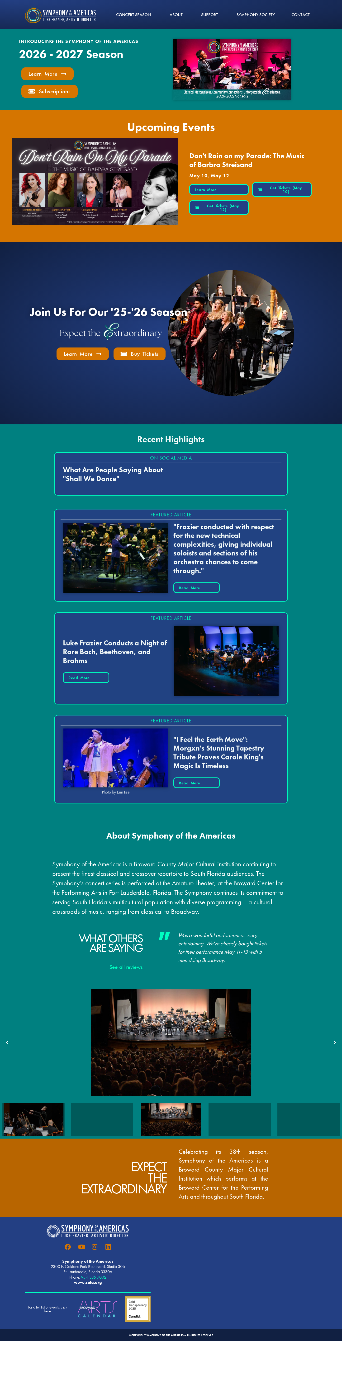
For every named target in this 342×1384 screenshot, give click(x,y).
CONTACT (300, 14)
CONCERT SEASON (134, 14)
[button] (7, 1042)
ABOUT (177, 14)
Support (210, 14)
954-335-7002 (93, 1277)
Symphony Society (256, 14)
